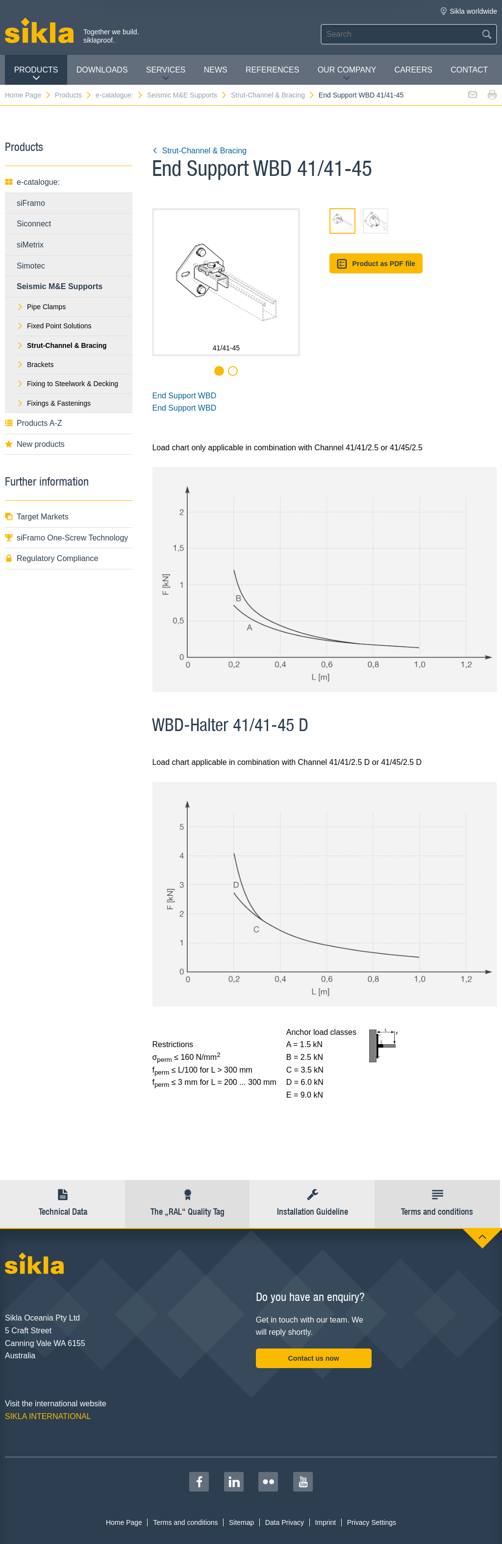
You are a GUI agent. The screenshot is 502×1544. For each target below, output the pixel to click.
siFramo (31, 203)
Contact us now (313, 1358)
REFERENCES (272, 70)
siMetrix (30, 245)
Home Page (28, 95)
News (215, 70)
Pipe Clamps (41, 307)
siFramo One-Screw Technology (66, 538)
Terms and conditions (185, 1522)
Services (166, 74)
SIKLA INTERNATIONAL (48, 1416)
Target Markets (37, 517)
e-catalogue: (120, 95)
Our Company (347, 74)
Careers (413, 70)
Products (36, 74)
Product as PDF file (376, 264)
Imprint (325, 1522)
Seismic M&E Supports (187, 95)
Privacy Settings (371, 1522)
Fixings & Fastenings (54, 403)
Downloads (102, 70)
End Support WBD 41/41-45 (361, 95)
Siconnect (34, 224)
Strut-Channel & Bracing (273, 95)
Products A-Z (33, 423)
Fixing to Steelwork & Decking (67, 384)
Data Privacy (284, 1522)
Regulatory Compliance (51, 558)
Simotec (31, 266)
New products (35, 444)
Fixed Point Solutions (54, 326)
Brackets (35, 364)
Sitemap (241, 1522)
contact (469, 70)
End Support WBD (184, 396)
